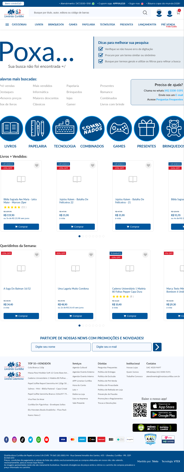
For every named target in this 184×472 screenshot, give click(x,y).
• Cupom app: (111, 4)
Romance (106, 92)
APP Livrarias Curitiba (82, 380)
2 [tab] (83, 236)
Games (73, 24)
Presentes (126, 24)
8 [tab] (103, 236)
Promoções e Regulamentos (110, 398)
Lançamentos (147, 24)
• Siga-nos (135, 3)
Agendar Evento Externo (83, 372)
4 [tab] (90, 236)
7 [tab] (100, 236)
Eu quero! (157, 347)
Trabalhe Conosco (134, 376)
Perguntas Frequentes (169, 99)
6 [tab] (96, 236)
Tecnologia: (171, 461)
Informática (40, 92)
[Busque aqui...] (85, 13)
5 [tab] (93, 236)
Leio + (75, 389)
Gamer (71, 104)
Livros (39, 24)
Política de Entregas (106, 372)
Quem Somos (132, 372)
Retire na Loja (79, 394)
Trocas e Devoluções (107, 403)
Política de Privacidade (108, 385)
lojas (70, 98)
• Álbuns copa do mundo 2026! (163, 4)
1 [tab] (79, 236)
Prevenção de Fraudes (107, 394)
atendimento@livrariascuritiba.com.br (163, 376)
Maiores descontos (46, 98)
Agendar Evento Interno (83, 376)
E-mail (179, 94)
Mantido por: (147, 461)
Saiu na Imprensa (80, 398)
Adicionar (21, 227)
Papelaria (88, 24)
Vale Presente (78, 403)
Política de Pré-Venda (107, 380)
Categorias (19, 24)
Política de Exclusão (107, 376)
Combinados (108, 98)
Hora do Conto (79, 385)
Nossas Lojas (132, 367)
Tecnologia (107, 24)
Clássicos (39, 104)
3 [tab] (86, 236)
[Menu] (170, 13)
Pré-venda (168, 24)
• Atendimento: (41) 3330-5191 (76, 3)
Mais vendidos (42, 86)
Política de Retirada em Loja (110, 389)
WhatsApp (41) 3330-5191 (158, 372)
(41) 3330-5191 (174, 90)
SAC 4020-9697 (153, 367)
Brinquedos (56, 24)
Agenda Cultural (80, 367)
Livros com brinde (112, 104)
